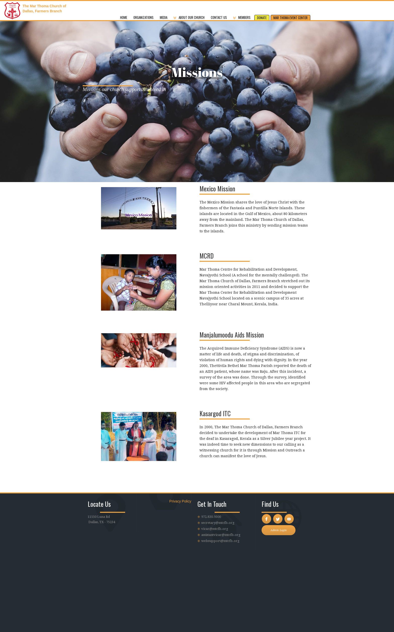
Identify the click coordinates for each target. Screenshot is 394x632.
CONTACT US (219, 17)
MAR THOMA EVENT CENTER (290, 17)
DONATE (262, 17)
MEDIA (163, 17)
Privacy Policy (180, 501)
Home (123, 17)
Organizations (143, 17)
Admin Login (278, 530)
